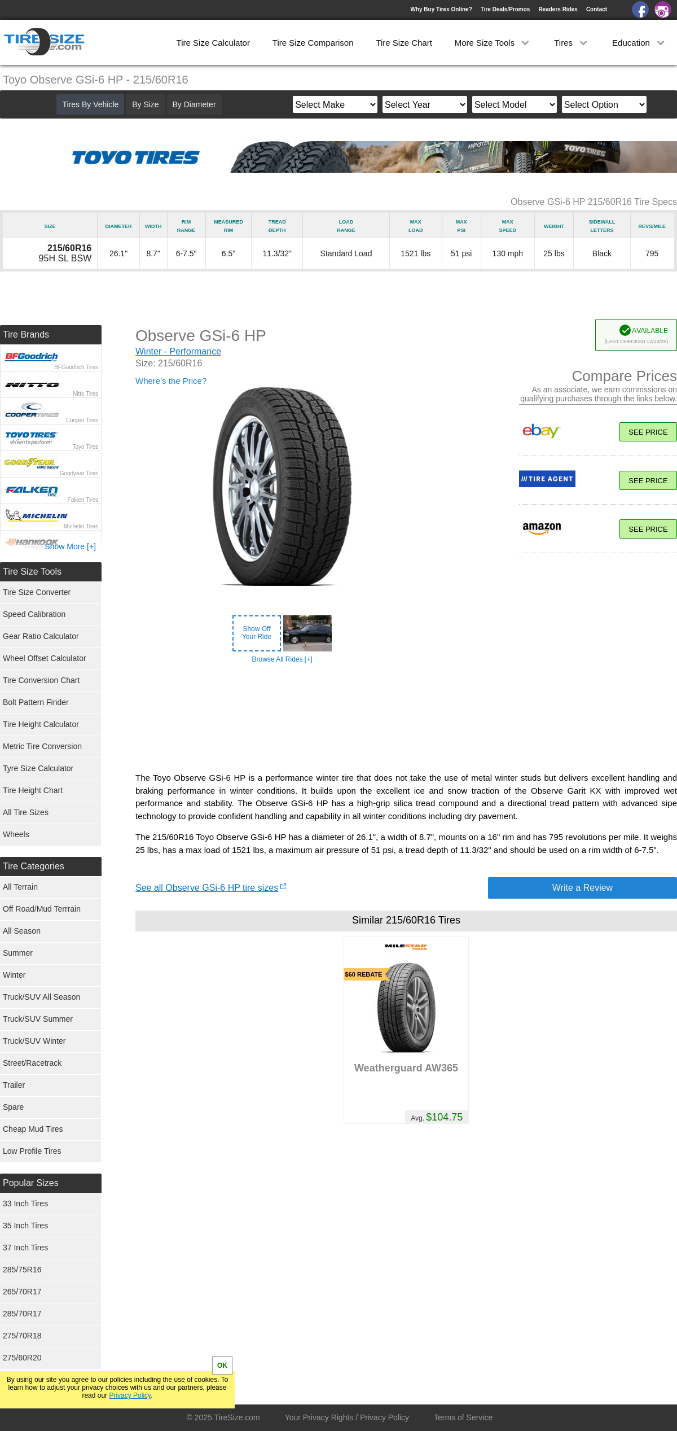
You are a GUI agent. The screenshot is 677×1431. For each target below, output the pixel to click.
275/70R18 (22, 1335)
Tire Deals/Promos (505, 9)
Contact (596, 9)
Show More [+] (70, 546)
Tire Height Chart (33, 790)
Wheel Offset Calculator (44, 658)
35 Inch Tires (25, 1225)
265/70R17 (22, 1291)
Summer (18, 952)
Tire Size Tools (32, 571)
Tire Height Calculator (41, 724)
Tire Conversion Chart (41, 680)
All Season (22, 930)
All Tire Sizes (26, 812)
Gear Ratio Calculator (41, 636)
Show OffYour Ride (256, 633)
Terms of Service (463, 1417)
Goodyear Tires (79, 473)
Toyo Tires (85, 447)
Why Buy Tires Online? (441, 9)
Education (639, 42)
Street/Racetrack (32, 1062)
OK (222, 1365)
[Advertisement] (406, 718)
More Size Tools (493, 42)
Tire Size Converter (37, 592)
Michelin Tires (81, 526)
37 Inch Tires (25, 1247)
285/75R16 (22, 1269)
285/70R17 (22, 1313)
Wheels (16, 834)
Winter (14, 974)
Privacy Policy (130, 1395)
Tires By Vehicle (90, 104)
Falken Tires (83, 500)
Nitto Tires (85, 394)
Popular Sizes (31, 1183)
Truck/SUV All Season (41, 996)
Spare (13, 1106)
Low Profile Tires (32, 1151)
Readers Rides (557, 9)
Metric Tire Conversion (42, 746)
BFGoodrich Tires (76, 367)
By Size (145, 104)
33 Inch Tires (25, 1203)
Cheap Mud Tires (33, 1129)
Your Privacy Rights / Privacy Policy (347, 1417)
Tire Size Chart (404, 42)
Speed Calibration (34, 614)
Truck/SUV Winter (34, 1040)
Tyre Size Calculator (38, 768)
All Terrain (20, 886)
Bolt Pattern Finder (36, 702)
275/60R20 (22, 1357)
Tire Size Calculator (213, 42)
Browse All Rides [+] (282, 659)
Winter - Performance (178, 351)
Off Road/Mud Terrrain (42, 908)
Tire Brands (26, 334)
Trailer (14, 1084)
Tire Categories (33, 866)
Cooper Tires (82, 420)
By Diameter (194, 104)
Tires (572, 42)
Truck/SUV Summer (38, 1018)
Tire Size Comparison (313, 42)
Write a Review (582, 887)
